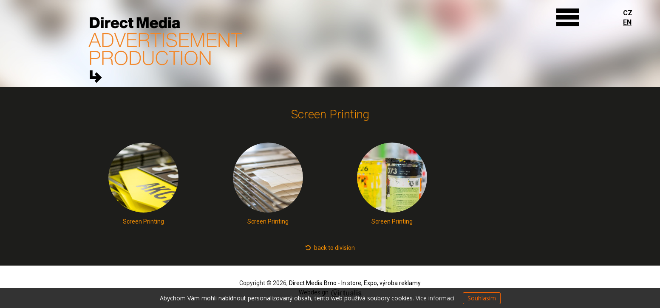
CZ (627, 13)
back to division (330, 247)
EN (627, 22)
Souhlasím (481, 298)
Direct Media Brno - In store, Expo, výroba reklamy (355, 283)
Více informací (435, 298)
